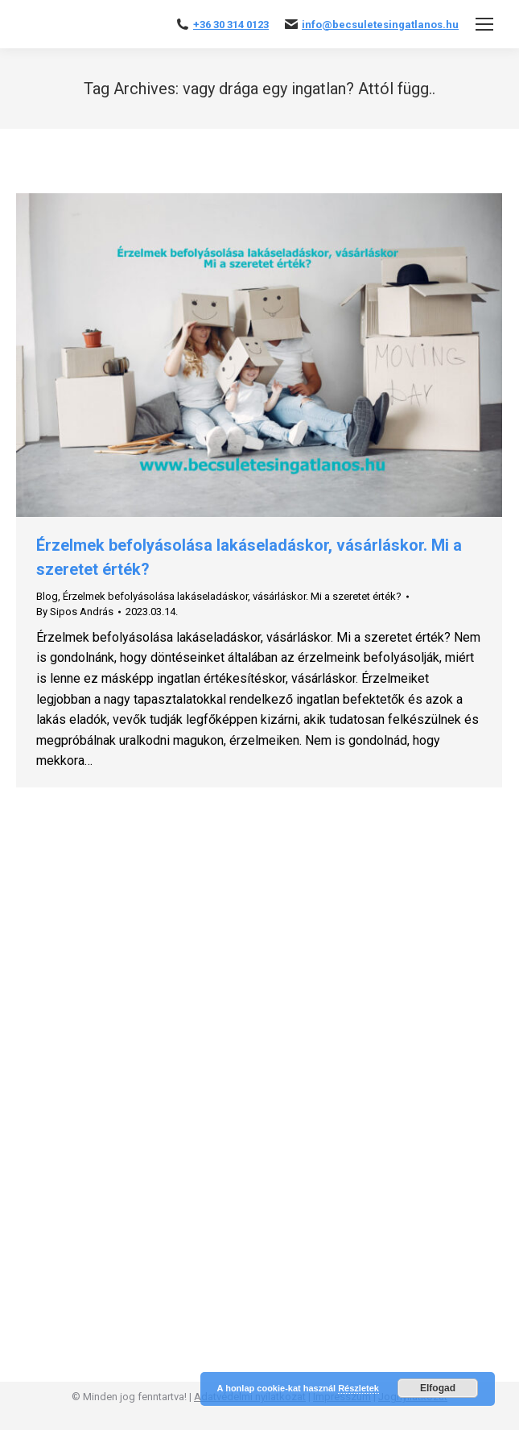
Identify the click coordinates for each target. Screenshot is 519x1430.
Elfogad (437, 1388)
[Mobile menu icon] (484, 24)
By (74, 611)
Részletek (358, 1388)
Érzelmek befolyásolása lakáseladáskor (155, 596)
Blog (47, 596)
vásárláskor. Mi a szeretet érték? (327, 596)
